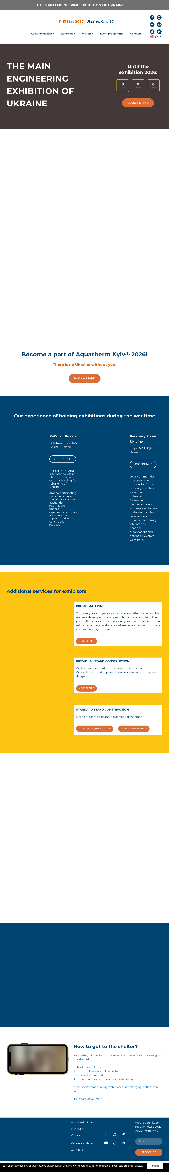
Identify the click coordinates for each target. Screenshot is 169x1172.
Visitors (86, 33)
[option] (154, 37)
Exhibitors (67, 33)
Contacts (135, 33)
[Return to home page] (14, 27)
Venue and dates (82, 1143)
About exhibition (82, 1122)
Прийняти (155, 1165)
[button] (152, 17)
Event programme (111, 33)
